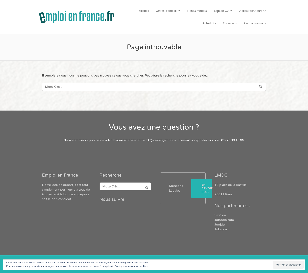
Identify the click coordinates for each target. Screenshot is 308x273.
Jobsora (220, 229)
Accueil (144, 11)
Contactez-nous (255, 23)
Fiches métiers (197, 11)
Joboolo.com (224, 220)
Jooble (219, 225)
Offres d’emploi (166, 11)
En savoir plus (207, 188)
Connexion (230, 23)
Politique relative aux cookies (131, 266)
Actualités (209, 23)
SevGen (220, 215)
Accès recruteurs (250, 11)
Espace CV (221, 11)
